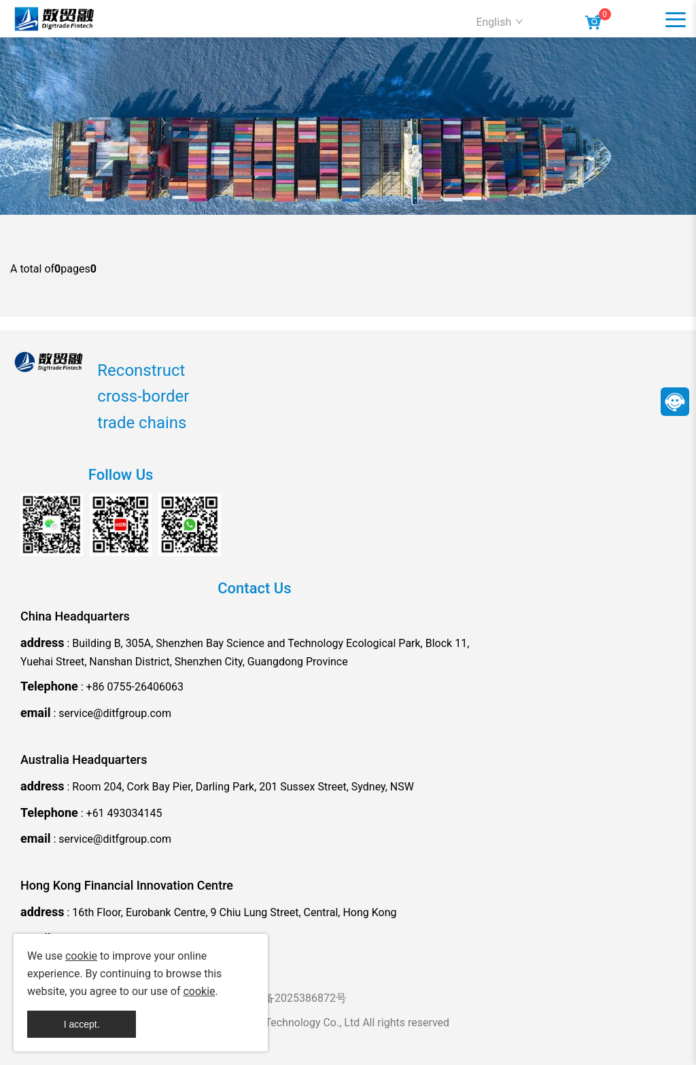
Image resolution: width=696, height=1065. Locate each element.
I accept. (82, 1024)
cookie (81, 955)
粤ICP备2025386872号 (291, 998)
